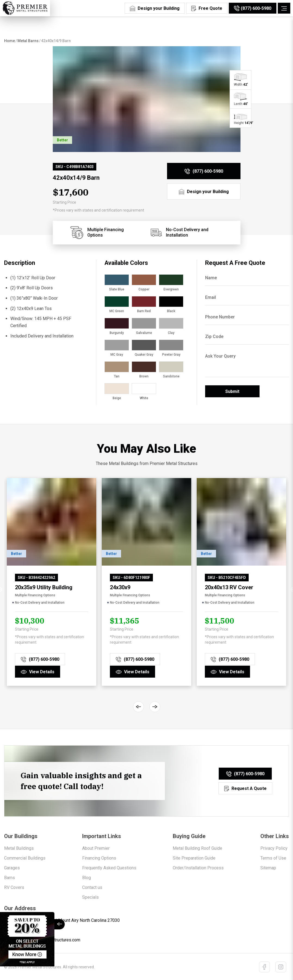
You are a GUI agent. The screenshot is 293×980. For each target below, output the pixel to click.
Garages (12, 867)
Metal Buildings (19, 847)
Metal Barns (28, 41)
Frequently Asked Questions (109, 867)
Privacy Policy (274, 847)
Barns (9, 877)
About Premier (96, 847)
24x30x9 (120, 587)
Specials (90, 896)
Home (9, 41)
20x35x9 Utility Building (43, 587)
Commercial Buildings (24, 857)
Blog (86, 877)
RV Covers (14, 886)
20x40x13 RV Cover (229, 587)
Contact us (92, 886)
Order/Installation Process (198, 867)
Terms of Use (273, 857)
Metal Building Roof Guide (197, 847)
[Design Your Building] (155, 7)
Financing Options (99, 857)
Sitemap (268, 867)
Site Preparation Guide (194, 857)
